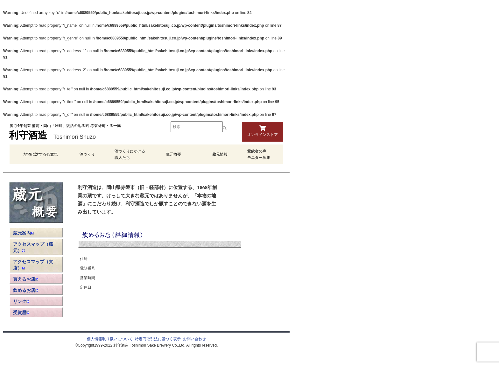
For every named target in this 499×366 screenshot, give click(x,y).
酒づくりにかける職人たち (130, 154)
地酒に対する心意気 (41, 154)
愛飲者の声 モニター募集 (258, 154)
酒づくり (87, 154)
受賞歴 (21, 312)
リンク (21, 301)
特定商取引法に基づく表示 (158, 339)
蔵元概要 (173, 154)
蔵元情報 (220, 154)
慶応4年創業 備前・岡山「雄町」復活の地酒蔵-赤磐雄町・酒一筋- (66, 125)
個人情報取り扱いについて (110, 339)
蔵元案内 (23, 233)
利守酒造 (28, 136)
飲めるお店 (25, 290)
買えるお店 (25, 279)
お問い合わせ (194, 339)
